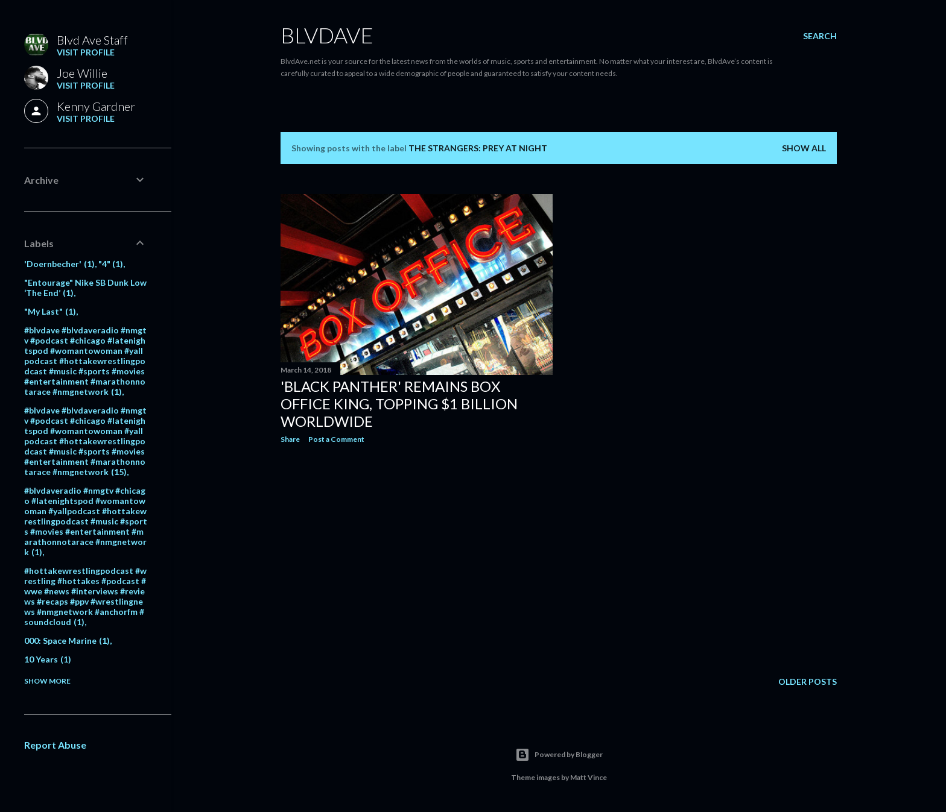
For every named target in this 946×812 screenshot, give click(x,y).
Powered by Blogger (559, 754)
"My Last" (50, 311)
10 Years (47, 659)
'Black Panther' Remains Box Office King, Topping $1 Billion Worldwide (399, 403)
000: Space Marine (67, 640)
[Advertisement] (417, 558)
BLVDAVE (327, 35)
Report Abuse (55, 745)
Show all (804, 148)
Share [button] (290, 439)
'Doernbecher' (59, 264)
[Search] (820, 36)
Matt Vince (588, 777)
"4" (111, 264)
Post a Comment (336, 439)
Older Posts (807, 681)
